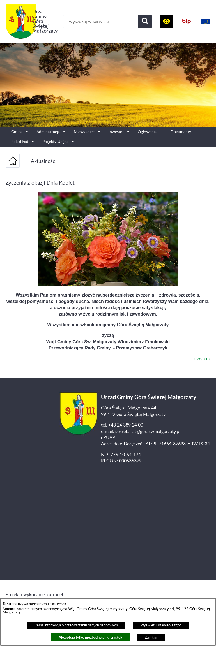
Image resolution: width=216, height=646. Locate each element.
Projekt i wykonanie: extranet (34, 594)
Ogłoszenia (147, 132)
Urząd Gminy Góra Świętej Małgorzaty (45, 21)
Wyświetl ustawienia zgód (160, 625)
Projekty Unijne (55, 142)
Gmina (16, 132)
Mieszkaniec (84, 132)
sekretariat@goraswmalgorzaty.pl (147, 431)
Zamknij (151, 638)
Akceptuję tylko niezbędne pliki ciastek (90, 637)
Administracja (48, 132)
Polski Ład (19, 142)
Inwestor (116, 132)
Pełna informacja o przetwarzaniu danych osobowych (76, 625)
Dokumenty (181, 132)
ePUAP (108, 438)
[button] (166, 21)
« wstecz (202, 358)
